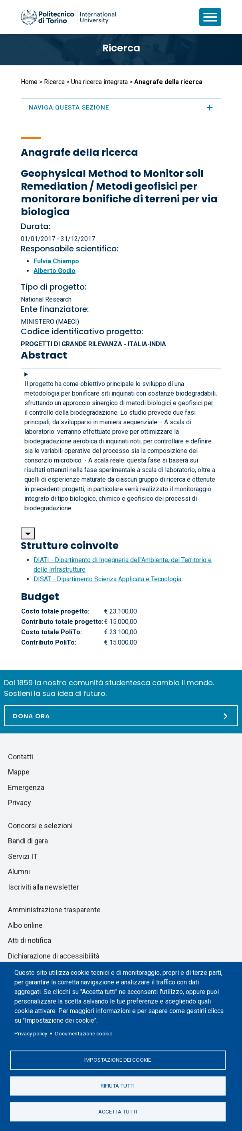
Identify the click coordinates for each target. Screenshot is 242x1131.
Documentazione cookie (83, 1033)
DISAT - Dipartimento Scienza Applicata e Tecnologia (107, 579)
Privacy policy (30, 1033)
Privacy (19, 802)
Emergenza (26, 787)
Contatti (20, 757)
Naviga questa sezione (121, 107)
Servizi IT (23, 856)
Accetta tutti (117, 1111)
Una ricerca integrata (99, 82)
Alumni (19, 871)
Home (29, 82)
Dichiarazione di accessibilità (53, 956)
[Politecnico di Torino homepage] (68, 17)
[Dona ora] (121, 715)
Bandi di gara (28, 841)
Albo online (25, 925)
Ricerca (121, 48)
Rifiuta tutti (118, 1085)
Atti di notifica (29, 940)
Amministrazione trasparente (54, 910)
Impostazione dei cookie (117, 1060)
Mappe (19, 772)
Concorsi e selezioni (40, 825)
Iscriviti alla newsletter (43, 887)
